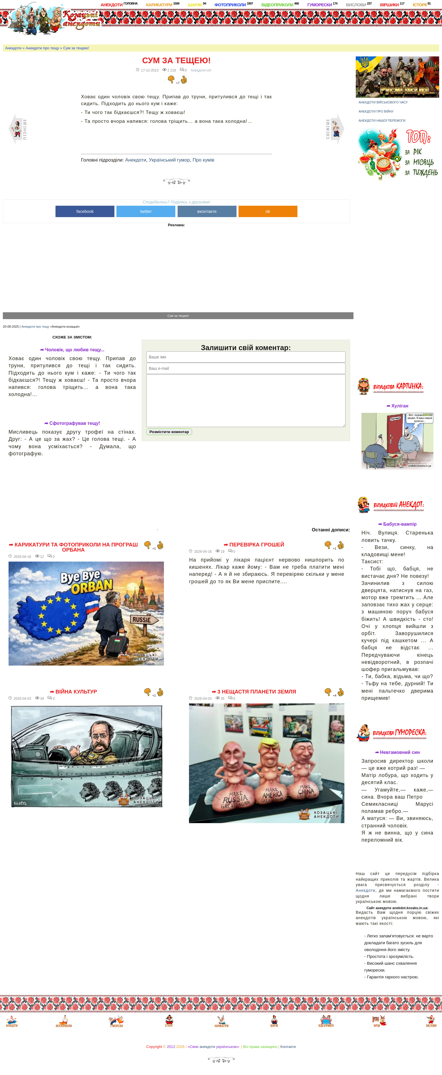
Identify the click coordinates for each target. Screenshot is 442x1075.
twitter (146, 211)
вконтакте (207, 211)
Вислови (358, 4)
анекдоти (207, 1047)
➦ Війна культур (73, 691)
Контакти (288, 1047)
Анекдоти (118, 4)
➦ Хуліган (397, 406)
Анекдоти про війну (376, 111)
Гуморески (322, 4)
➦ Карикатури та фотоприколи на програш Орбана (73, 547)
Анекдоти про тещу (42, 48)
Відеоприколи (280, 4)
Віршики (392, 4)
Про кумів (203, 160)
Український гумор (169, 160)
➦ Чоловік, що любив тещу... (72, 350)
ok (268, 211)
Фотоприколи (234, 4)
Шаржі (197, 4)
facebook (85, 211)
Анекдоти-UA (201, 70)
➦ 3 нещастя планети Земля (254, 691)
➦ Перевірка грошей (254, 544)
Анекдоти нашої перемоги (382, 120)
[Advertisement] (237, 25)
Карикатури (162, 4)
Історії (422, 4)
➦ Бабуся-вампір (397, 524)
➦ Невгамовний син (397, 752)
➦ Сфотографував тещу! (72, 423)
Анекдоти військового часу (383, 102)
